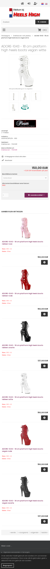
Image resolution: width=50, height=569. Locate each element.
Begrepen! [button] (7, 565)
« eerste (13, 532)
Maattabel (8, 160)
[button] (25, 177)
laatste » (44, 532)
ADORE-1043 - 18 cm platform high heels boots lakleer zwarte (22, 346)
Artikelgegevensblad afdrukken (15, 157)
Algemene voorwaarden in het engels (15, 552)
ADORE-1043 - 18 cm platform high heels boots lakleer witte (22, 398)
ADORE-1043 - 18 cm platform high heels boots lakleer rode (22, 294)
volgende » (35, 532)
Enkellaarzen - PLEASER (9, 150)
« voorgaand (23, 532)
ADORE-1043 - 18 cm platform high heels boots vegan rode (22, 450)
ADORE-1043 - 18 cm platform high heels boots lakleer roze (22, 242)
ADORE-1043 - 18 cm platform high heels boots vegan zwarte (22, 501)
